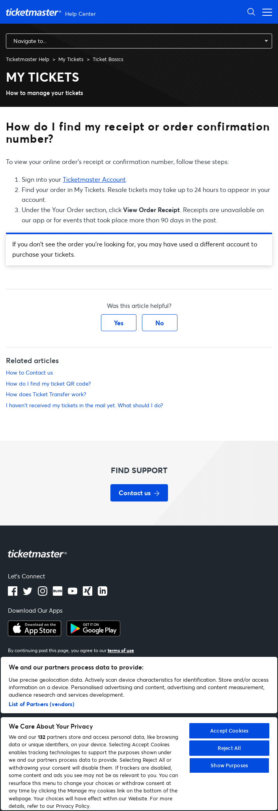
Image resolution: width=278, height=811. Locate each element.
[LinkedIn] (87, 593)
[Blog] (57, 593)
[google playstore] (93, 634)
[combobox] (139, 41)
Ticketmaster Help (27, 59)
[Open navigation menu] (265, 12)
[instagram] (42, 593)
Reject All (229, 747)
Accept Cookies (229, 730)
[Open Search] (251, 12)
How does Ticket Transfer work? (46, 394)
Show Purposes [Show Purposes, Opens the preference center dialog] (229, 765)
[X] (27, 593)
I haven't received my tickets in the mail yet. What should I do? (84, 405)
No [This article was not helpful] (159, 323)
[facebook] (12, 593)
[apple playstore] (34, 634)
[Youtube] (72, 593)
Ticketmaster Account (94, 179)
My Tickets (71, 59)
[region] (139, 733)
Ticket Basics (108, 59)
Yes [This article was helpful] (118, 323)
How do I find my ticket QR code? (48, 383)
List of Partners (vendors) (41, 704)
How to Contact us (29, 372)
